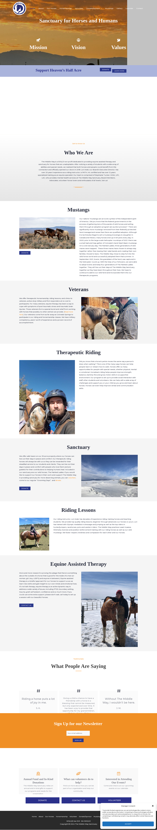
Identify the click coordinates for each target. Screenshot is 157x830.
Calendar (129, 8)
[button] (153, 806)
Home (32, 8)
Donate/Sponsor (93, 8)
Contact (139, 8)
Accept (128, 824)
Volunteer (79, 8)
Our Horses (51, 8)
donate (58, 480)
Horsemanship (66, 8)
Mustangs (109, 8)
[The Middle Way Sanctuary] (19, 8)
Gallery (119, 8)
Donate (105, 70)
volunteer (72, 478)
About (41, 8)
